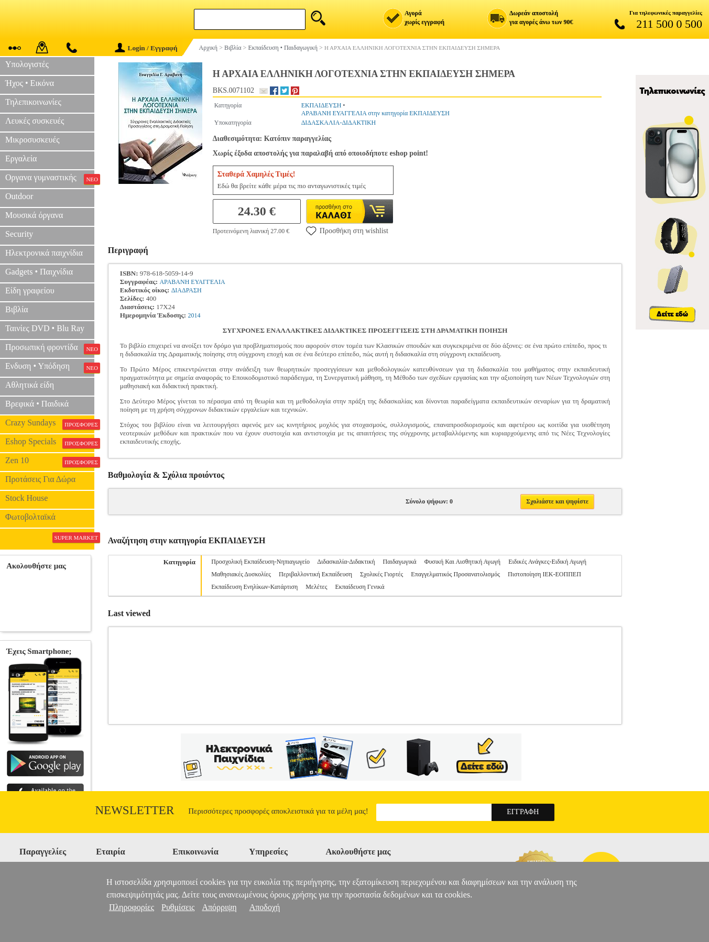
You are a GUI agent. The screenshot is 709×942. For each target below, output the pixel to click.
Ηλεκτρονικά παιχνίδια (44, 252)
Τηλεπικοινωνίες (33, 101)
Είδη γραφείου (29, 290)
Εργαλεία (21, 158)
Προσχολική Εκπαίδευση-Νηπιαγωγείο (260, 561)
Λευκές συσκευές (34, 120)
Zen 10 (49, 461)
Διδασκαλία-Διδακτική (346, 561)
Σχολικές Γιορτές (381, 574)
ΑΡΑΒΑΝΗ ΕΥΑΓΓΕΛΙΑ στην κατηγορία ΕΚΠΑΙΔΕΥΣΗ (375, 113)
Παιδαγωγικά (400, 561)
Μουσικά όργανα (34, 215)
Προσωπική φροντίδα (49, 348)
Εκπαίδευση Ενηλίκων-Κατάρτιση (254, 586)
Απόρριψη (219, 907)
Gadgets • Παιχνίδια (39, 271)
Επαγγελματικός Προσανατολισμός (455, 574)
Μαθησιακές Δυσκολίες (241, 574)
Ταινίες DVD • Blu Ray (44, 328)
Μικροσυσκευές (32, 139)
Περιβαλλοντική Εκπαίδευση (315, 574)
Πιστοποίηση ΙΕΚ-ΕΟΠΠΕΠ (544, 574)
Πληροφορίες (131, 907)
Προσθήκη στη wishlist (347, 230)
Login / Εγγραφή (146, 48)
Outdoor (19, 196)
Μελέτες (316, 586)
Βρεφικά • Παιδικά (37, 403)
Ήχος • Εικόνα (29, 83)
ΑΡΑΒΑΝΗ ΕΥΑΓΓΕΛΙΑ (192, 282)
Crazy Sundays (49, 424)
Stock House (26, 498)
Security (19, 233)
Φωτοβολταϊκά (30, 516)
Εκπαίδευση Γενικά (359, 586)
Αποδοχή (264, 907)
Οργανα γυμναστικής (49, 178)
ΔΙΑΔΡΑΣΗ (186, 290)
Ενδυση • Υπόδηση (49, 367)
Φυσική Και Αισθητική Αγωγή (462, 561)
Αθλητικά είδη (29, 384)
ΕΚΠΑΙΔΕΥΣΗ (321, 105)
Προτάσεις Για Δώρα (40, 479)
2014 (194, 315)
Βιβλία (16, 309)
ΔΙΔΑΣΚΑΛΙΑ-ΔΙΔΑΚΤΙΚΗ (338, 122)
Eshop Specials (49, 442)
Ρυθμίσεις (177, 907)
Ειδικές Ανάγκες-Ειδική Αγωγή (547, 561)
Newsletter (134, 810)
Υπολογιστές (27, 64)
